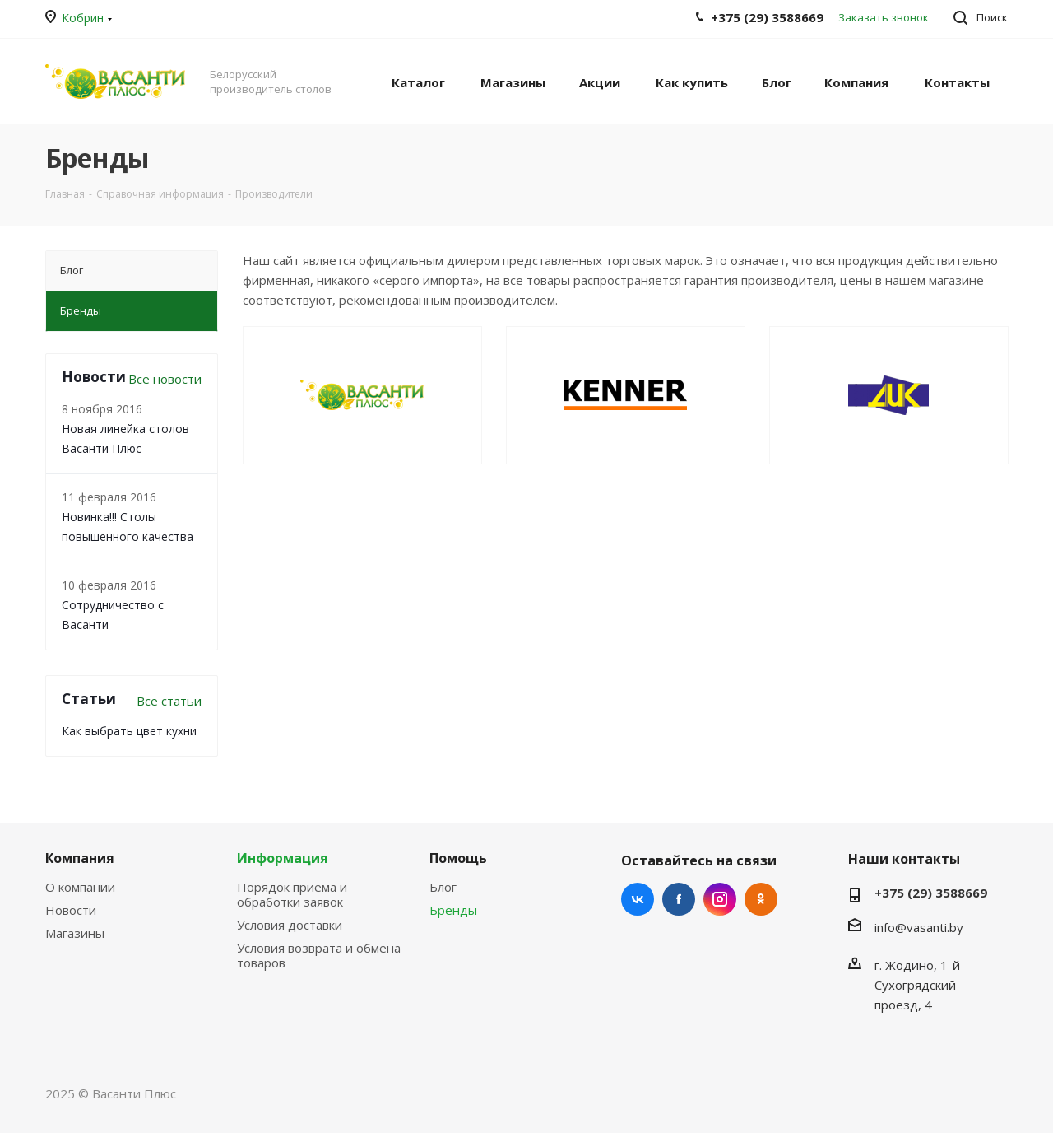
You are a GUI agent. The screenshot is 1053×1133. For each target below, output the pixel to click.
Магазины (74, 933)
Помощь (458, 858)
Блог (443, 887)
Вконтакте (637, 899)
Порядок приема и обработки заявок (292, 894)
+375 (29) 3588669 (930, 892)
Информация (282, 858)
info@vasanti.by (918, 927)
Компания (79, 858)
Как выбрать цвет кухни (129, 731)
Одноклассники (761, 899)
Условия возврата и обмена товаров (319, 955)
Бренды (453, 910)
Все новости (165, 379)
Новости (70, 910)
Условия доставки (289, 924)
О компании (80, 887)
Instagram (719, 899)
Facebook (678, 899)
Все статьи (169, 700)
